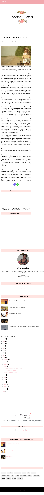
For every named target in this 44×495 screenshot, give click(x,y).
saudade (14, 478)
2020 (4, 348)
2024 (4, 339)
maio (5, 379)
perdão (3, 478)
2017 (4, 355)
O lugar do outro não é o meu (10, 370)
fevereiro (6, 386)
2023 (4, 341)
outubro (5, 362)
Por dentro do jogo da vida (11, 450)
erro (12, 475)
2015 (4, 391)
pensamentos (36, 475)
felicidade (30, 475)
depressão (33, 472)
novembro (6, 359)
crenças (24, 472)
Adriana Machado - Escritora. (23, 489)
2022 (4, 343)
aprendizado (10, 472)
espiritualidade (23, 475)
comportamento (17, 472)
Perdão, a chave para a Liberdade (10, 372)
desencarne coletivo (6, 475)
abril (5, 382)
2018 (4, 353)
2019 (4, 350)
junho (5, 377)
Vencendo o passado (10, 456)
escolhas (17, 475)
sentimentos (20, 478)
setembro (6, 364)
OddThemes (22, 490)
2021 (4, 346)
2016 (4, 357)
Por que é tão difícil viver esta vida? (12, 443)
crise (29, 472)
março (5, 384)
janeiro (5, 389)
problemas (8, 478)
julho (5, 375)
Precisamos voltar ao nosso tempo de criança (13, 368)
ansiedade (4, 472)
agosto (5, 366)
